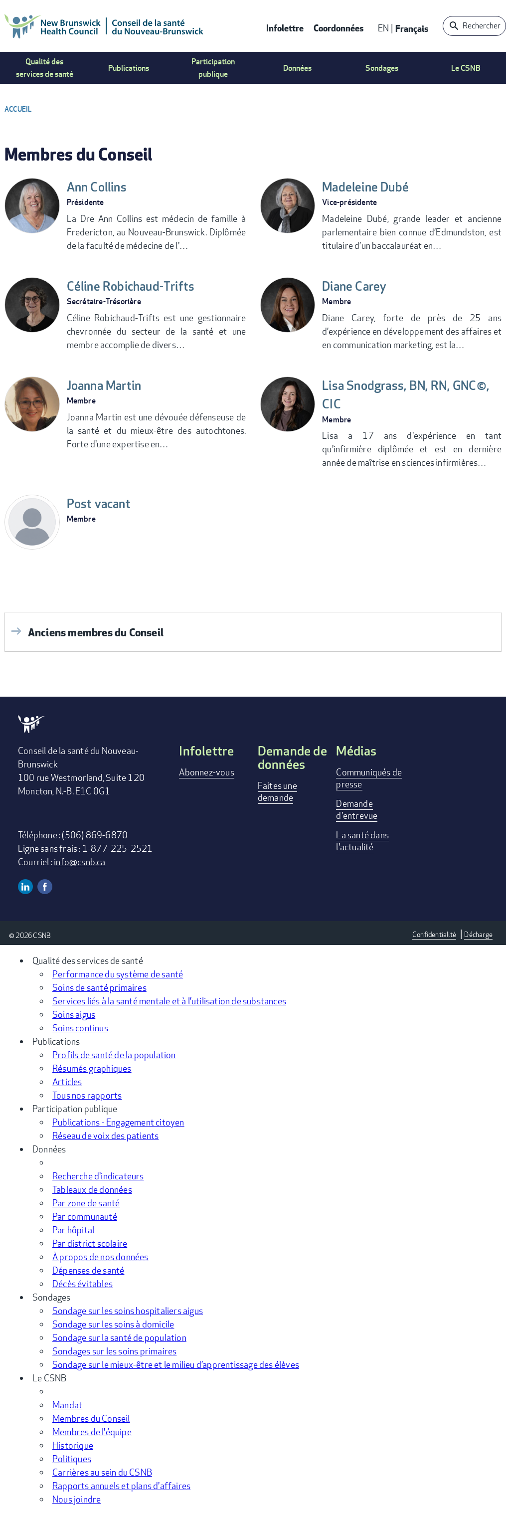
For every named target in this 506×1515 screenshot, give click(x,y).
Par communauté (84, 1216)
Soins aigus (73, 1014)
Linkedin (25, 886)
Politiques (71, 1459)
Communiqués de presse (369, 778)
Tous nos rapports (87, 1095)
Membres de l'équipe (92, 1432)
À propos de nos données (100, 1257)
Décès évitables (82, 1284)
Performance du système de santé (117, 974)
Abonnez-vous (206, 772)
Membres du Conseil (91, 1418)
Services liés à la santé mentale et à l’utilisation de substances (169, 1001)
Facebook (44, 886)
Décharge (478, 934)
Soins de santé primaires (99, 987)
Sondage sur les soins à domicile (113, 1324)
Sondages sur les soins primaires (114, 1351)
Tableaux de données (92, 1189)
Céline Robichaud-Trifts (136, 286)
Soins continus (80, 1028)
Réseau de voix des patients (105, 1135)
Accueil (17, 109)
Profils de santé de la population (114, 1055)
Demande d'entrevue (356, 809)
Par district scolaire (89, 1243)
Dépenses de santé (88, 1270)
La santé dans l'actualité (362, 841)
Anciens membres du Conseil (96, 632)
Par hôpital (73, 1230)
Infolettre (285, 27)
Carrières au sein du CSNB (102, 1472)
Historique (72, 1445)
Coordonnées (338, 27)
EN (383, 28)
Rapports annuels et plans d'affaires (121, 1486)
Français (411, 28)
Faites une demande (277, 791)
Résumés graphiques (92, 1068)
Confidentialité (434, 934)
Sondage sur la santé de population (119, 1337)
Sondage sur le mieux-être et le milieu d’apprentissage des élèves (175, 1364)
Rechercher (482, 25)
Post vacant (101, 504)
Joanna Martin (107, 385)
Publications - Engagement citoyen (118, 1122)
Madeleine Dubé (369, 187)
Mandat (67, 1405)
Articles (67, 1082)
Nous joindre (76, 1499)
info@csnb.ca (79, 862)
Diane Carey (357, 286)
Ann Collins (99, 187)
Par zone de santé (86, 1203)
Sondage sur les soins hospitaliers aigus (127, 1311)
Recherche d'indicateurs (98, 1176)
